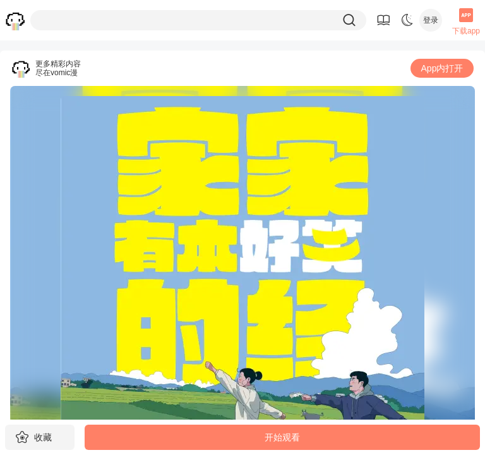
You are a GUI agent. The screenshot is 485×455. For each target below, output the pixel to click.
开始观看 (282, 437)
